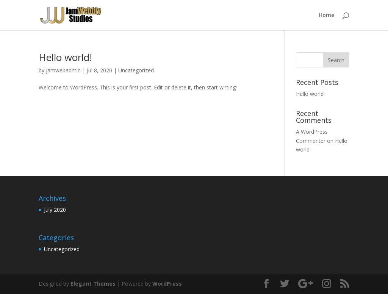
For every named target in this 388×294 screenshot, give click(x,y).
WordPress (167, 283)
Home (326, 16)
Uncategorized (136, 70)
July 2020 (55, 209)
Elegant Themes (93, 283)
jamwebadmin (63, 70)
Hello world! (65, 57)
